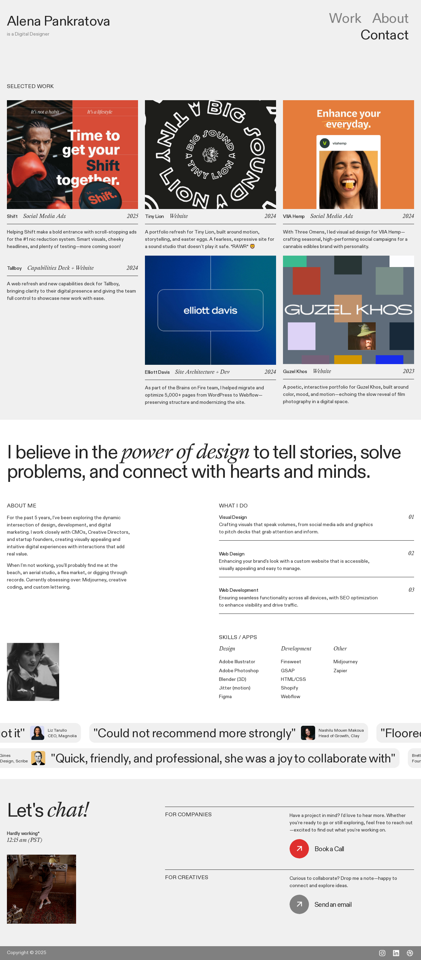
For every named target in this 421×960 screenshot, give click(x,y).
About (390, 18)
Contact (384, 34)
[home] (58, 21)
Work (345, 18)
